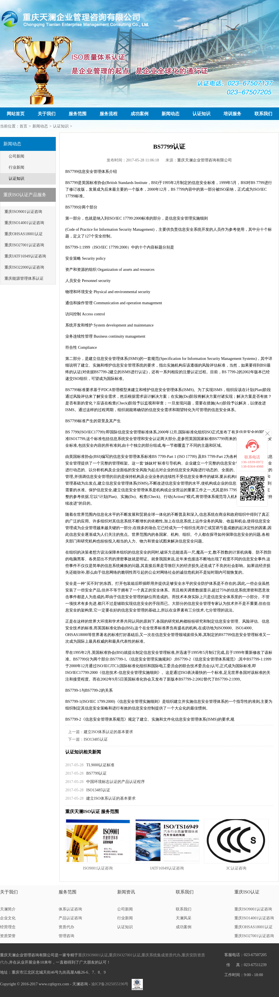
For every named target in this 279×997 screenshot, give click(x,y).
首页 (23, 126)
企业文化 (8, 918)
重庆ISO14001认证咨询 (24, 223)
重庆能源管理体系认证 (24, 278)
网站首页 (16, 113)
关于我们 (47, 113)
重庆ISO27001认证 (125, 955)
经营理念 (8, 927)
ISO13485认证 (96, 739)
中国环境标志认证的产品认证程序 (115, 782)
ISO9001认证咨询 (98, 868)
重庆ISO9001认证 (93, 955)
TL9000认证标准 (100, 765)
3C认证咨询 (236, 868)
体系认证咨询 (70, 909)
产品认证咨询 (70, 918)
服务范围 (77, 113)
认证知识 (201, 113)
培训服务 (232, 113)
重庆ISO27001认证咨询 (24, 245)
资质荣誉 (8, 936)
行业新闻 (16, 167)
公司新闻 (16, 156)
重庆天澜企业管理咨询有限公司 (204, 160)
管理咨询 (66, 936)
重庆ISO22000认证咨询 (24, 267)
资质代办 (66, 927)
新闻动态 (170, 113)
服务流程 (108, 113)
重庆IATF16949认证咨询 (25, 256)
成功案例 (139, 113)
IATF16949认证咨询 (167, 868)
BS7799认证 (96, 773)
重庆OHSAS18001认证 (23, 234)
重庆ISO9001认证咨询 (23, 212)
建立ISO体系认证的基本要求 (108, 732)
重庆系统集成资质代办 (161, 955)
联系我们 (263, 113)
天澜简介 (8, 909)
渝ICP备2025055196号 (110, 984)
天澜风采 (183, 918)
